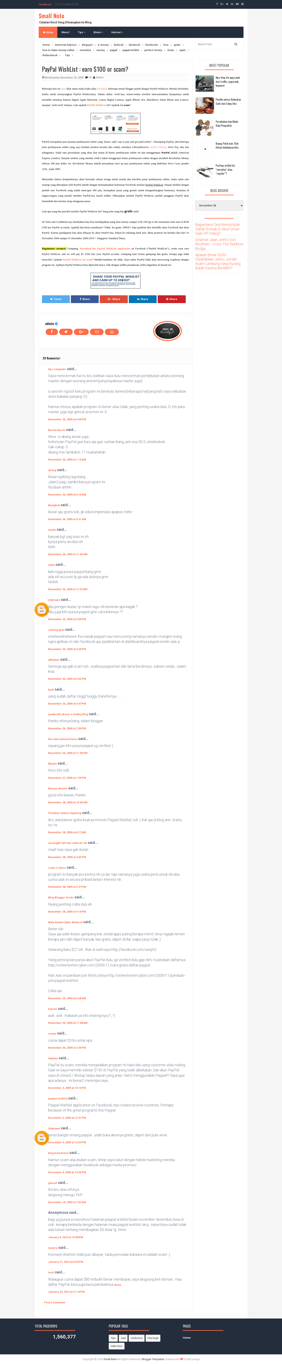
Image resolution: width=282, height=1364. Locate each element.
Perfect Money (158, 147)
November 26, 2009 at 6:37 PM (67, 703)
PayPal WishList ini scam (77, 259)
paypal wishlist (57, 1098)
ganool (52, 1182)
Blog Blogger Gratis (61, 897)
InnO (51, 1272)
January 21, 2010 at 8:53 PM (65, 1261)
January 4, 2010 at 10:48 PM (65, 1237)
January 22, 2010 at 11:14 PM (66, 1291)
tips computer (57, 369)
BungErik (54, 505)
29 (90, 77)
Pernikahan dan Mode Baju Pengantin (227, 123)
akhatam (53, 659)
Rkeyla (52, 763)
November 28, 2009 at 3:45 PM (67, 857)
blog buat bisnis (58, 1153)
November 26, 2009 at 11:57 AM (67, 589)
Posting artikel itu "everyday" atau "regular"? (225, 169)
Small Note (51, 15)
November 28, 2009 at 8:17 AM (67, 832)
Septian (53, 1058)
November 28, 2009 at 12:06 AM (67, 802)
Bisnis (98, 32)
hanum (52, 1008)
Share (85, 299)
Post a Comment (54, 1302)
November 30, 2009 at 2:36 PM (67, 1047)
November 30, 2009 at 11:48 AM (67, 1022)
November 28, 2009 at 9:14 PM (67, 911)
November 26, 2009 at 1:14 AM (67, 459)
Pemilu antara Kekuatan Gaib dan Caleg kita (228, 101)
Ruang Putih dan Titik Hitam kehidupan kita (227, 145)
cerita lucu (137, 1338)
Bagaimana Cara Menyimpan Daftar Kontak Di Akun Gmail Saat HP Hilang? (217, 228)
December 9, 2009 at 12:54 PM (67, 1172)
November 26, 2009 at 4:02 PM (67, 678)
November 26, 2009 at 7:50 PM (67, 728)
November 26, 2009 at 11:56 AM (67, 554)
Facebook (102, 88)
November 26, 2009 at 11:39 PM (67, 753)
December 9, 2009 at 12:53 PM (67, 1142)
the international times (62, 739)
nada (51, 564)
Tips (81, 32)
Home (48, 32)
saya (63, 88)
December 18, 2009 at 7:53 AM (67, 1202)
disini (117, 1284)
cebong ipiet (56, 629)
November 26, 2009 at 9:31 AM (67, 519)
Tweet (55, 299)
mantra (53, 1247)
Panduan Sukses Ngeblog (64, 813)
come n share (57, 867)
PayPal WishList (96, 105)
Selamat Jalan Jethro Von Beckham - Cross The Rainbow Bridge (219, 244)
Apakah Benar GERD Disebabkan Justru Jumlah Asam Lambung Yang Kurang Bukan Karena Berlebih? (217, 261)
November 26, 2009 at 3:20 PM (67, 649)
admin (49, 323)
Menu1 (65, 32)
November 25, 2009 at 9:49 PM (67, 419)
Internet (117, 32)
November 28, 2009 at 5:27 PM (67, 886)
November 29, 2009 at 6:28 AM (67, 998)
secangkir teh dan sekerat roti (67, 843)
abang (52, 470)
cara (123, 1338)
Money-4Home (57, 788)
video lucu (116, 1346)
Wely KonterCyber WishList (65, 922)
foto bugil (153, 1338)
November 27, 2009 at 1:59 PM (67, 777)
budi (51, 689)
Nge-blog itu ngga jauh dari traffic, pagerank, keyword (228, 81)
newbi (52, 529)
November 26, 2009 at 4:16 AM (67, 494)
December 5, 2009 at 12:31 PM (67, 1117)
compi (52, 1033)
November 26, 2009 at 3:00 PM (67, 619)
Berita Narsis (56, 430)
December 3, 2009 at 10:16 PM (67, 1087)
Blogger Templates (153, 1359)
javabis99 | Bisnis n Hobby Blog (68, 714)
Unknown (54, 599)
